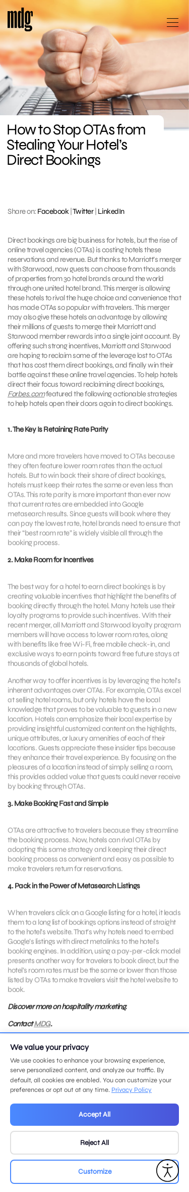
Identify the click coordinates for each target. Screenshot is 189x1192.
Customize (94, 1171)
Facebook (53, 211)
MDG (42, 1027)
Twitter (83, 211)
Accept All (94, 1114)
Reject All (94, 1142)
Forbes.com (26, 393)
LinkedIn (111, 211)
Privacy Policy (131, 1090)
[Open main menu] (172, 26)
